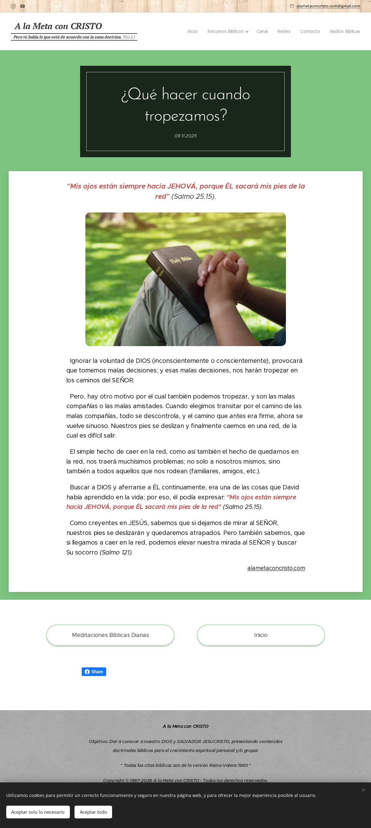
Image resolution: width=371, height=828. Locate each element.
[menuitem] (192, 31)
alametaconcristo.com (276, 568)
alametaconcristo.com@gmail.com (328, 6)
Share (94, 671)
